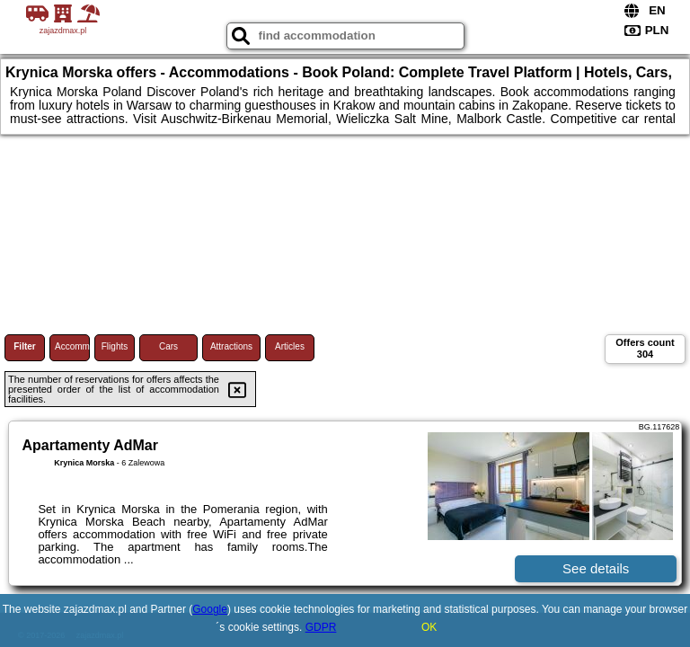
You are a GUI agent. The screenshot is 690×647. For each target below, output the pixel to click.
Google (209, 609)
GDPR (321, 627)
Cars (168, 346)
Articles (290, 346)
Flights (115, 346)
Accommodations (72, 346)
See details (595, 568)
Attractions (231, 346)
